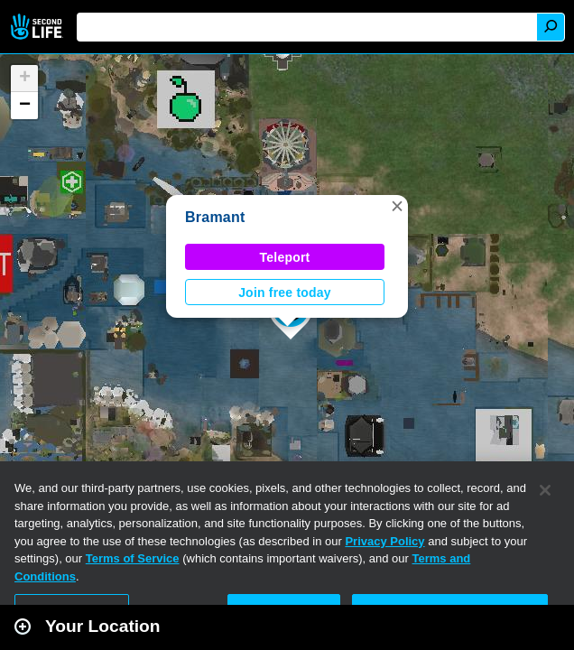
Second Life (38, 27)
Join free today (284, 292)
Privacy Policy (384, 541)
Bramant (215, 217)
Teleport (285, 257)
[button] (397, 206)
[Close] (545, 490)
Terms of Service (133, 558)
